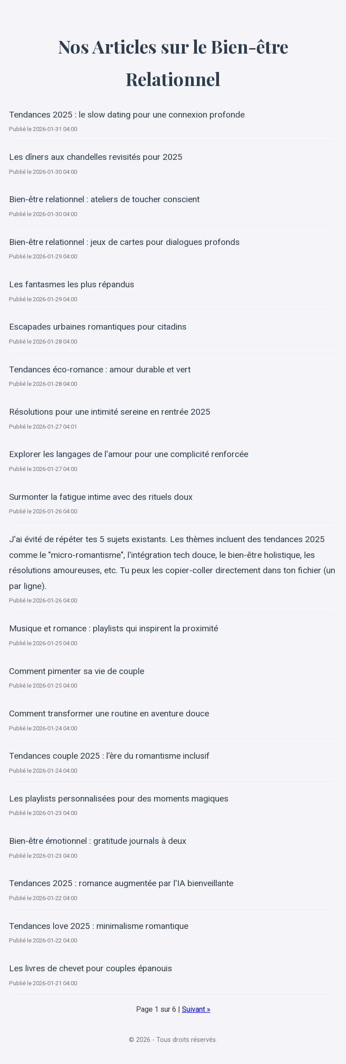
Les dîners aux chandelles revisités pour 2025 (95, 157)
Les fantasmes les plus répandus (71, 284)
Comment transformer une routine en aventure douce (109, 713)
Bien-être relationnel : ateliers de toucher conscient (104, 199)
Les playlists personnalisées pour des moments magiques (118, 798)
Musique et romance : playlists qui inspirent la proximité (113, 628)
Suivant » (196, 1009)
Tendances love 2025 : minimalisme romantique (98, 926)
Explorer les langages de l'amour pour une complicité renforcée (128, 454)
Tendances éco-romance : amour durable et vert (100, 369)
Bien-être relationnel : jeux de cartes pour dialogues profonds (124, 242)
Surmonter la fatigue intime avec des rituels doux (101, 497)
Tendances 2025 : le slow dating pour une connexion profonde (127, 114)
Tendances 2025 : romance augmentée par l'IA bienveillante (121, 883)
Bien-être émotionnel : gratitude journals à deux (98, 841)
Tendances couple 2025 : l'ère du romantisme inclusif (109, 756)
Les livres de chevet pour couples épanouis (90, 968)
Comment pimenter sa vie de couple (76, 671)
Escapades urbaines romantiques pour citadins (98, 326)
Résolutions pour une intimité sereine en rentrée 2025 (109, 412)
